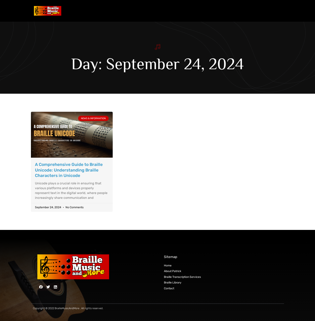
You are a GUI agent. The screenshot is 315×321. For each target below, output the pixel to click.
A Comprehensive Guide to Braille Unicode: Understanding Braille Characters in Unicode (69, 170)
